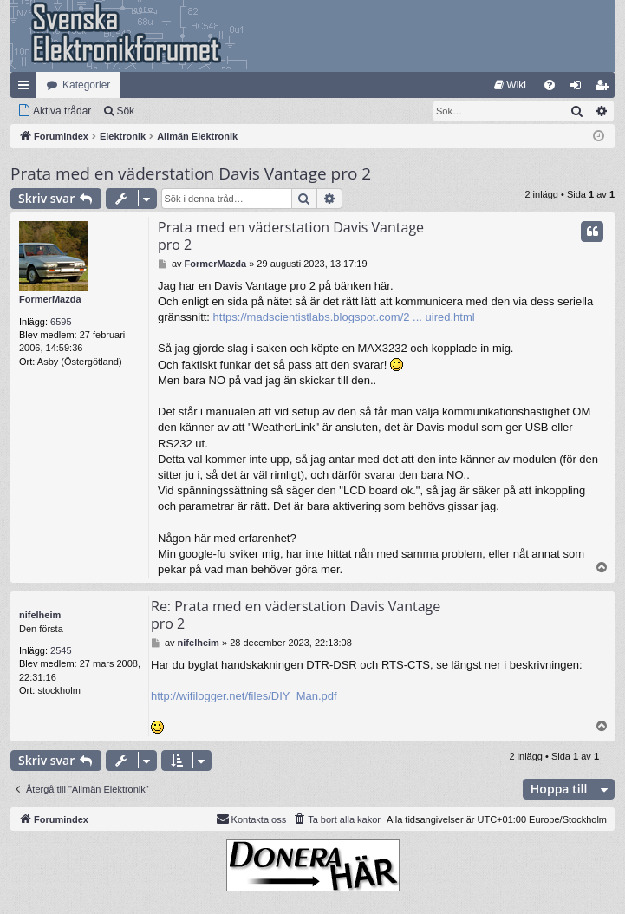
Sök (125, 111)
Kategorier (86, 85)
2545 (60, 650)
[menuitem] (510, 85)
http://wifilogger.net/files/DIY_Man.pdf (244, 695)
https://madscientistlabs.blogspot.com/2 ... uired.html (344, 316)
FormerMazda (50, 299)
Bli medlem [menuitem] (605, 88)
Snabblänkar (26, 88)
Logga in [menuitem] (579, 88)
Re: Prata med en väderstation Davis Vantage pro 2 (295, 614)
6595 (60, 322)
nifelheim (40, 615)
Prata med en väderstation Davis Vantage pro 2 (190, 173)
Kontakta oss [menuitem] (251, 819)
